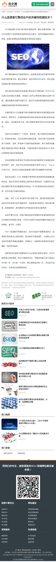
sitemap (41, 560)
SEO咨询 (4, 522)
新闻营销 (4, 536)
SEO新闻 (30, 22)
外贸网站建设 (32, 516)
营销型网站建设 (33, 510)
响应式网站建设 (33, 513)
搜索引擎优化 (9, 454)
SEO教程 (18, 551)
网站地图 (31, 540)
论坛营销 (4, 540)
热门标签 (5, 448)
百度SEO (4, 510)
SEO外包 (4, 519)
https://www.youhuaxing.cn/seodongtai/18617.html (26, 277)
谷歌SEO (4, 513)
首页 (3, 12)
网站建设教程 (26, 551)
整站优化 (4, 516)
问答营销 (4, 543)
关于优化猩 (32, 536)
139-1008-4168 (42, 4)
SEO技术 (17, 12)
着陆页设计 (32, 526)
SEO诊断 (4, 526)
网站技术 (44, 22)
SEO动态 (10, 12)
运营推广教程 (36, 551)
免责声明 (31, 543)
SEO (7, 29)
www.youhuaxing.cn (29, 555)
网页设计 (31, 522)
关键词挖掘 (25, 454)
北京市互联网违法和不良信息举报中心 (25, 560)
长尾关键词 (40, 79)
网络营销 (51, 22)
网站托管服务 (32, 519)
